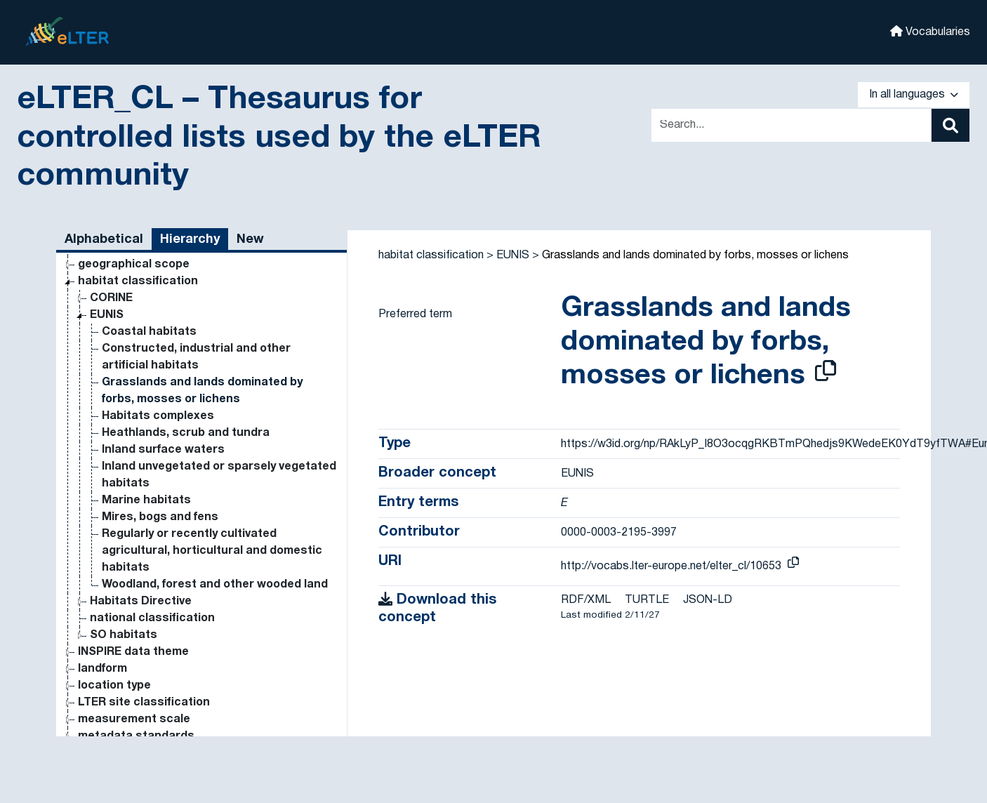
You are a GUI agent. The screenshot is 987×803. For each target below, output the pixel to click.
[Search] (950, 125)
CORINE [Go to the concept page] (111, 298)
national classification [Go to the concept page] (152, 618)
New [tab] (250, 240)
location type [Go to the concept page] (114, 686)
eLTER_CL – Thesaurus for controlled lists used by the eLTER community (279, 138)
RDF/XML (586, 600)
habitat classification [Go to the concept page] (138, 281)
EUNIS (512, 255)
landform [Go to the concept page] (102, 669)
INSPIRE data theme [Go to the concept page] (133, 652)
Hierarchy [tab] (190, 240)
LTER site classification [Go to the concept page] (144, 703)
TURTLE (647, 600)
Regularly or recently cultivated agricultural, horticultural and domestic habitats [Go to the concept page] (212, 551)
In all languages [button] (913, 95)
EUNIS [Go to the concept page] (107, 315)
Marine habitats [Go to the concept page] (146, 500)
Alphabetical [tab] (104, 240)
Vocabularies (930, 31)
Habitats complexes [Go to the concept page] (158, 416)
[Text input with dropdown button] (791, 125)
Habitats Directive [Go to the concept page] (141, 601)
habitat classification (431, 255)
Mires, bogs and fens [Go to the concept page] (160, 517)
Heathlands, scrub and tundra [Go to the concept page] (186, 433)
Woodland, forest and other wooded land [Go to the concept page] (215, 585)
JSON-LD (707, 600)
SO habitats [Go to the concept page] (123, 635)
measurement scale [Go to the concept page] (134, 719)
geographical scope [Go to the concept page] (134, 265)
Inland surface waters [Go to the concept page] (163, 450)
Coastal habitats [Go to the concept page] (149, 332)
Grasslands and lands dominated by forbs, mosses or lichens (695, 255)
